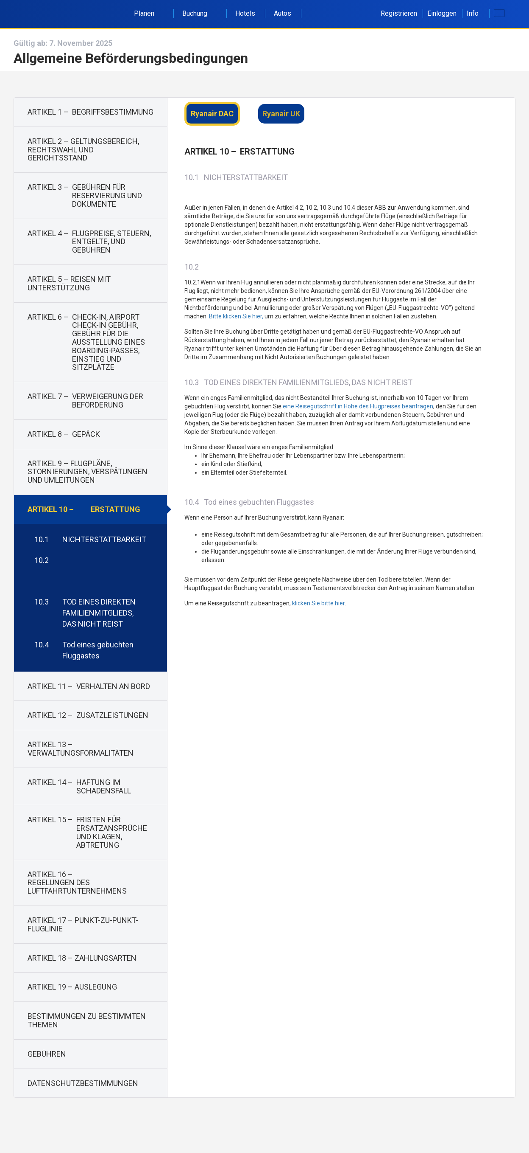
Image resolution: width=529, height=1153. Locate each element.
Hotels (245, 13)
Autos (282, 13)
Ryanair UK (281, 113)
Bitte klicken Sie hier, (236, 316)
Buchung (199, 13)
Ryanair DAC (212, 113)
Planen (149, 13)
